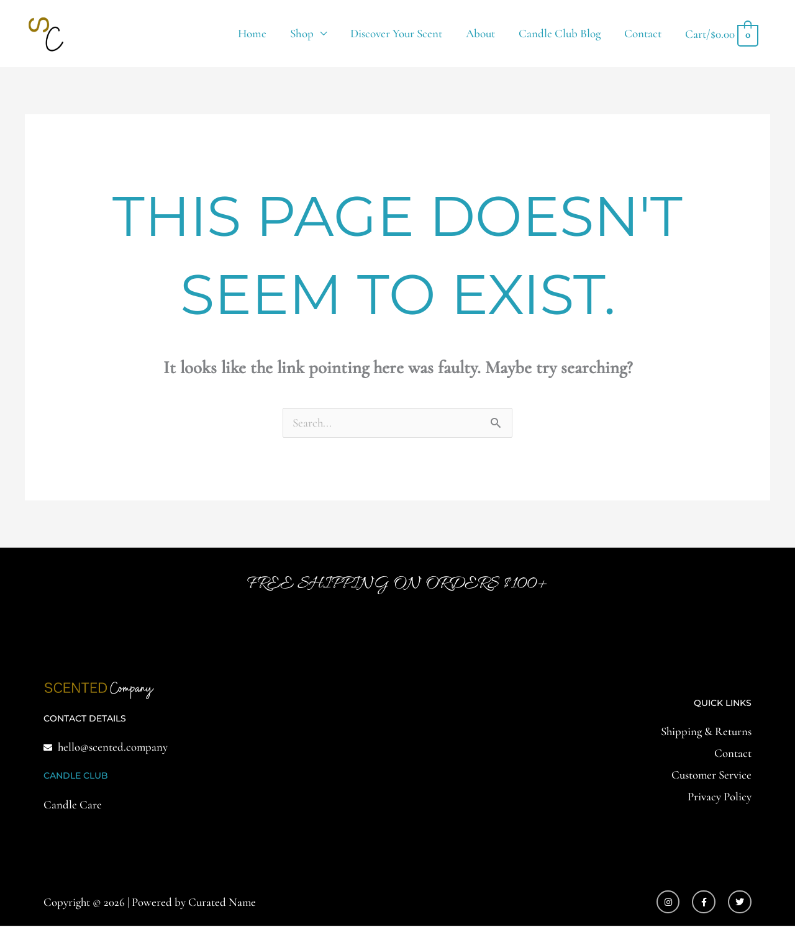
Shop (302, 33)
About (480, 33)
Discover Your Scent (396, 33)
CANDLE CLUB (75, 776)
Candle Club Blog (560, 33)
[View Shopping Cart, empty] (721, 34)
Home (252, 33)
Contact (642, 33)
